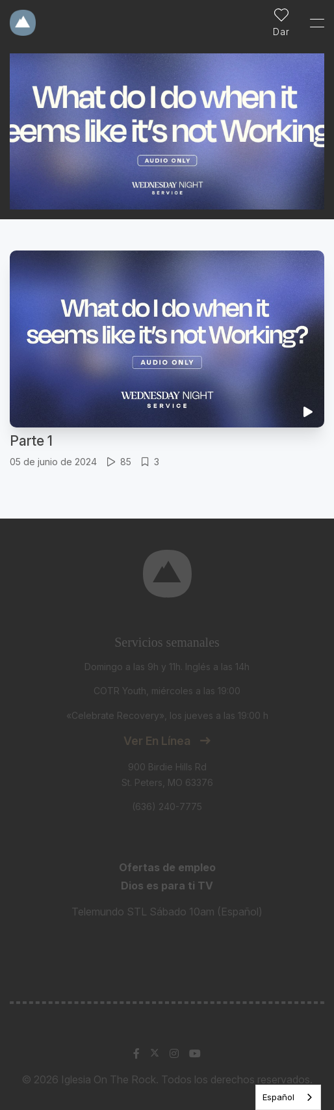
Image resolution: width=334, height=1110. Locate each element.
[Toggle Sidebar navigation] (311, 23)
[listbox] (288, 1097)
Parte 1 (31, 441)
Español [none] (278, 1097)
